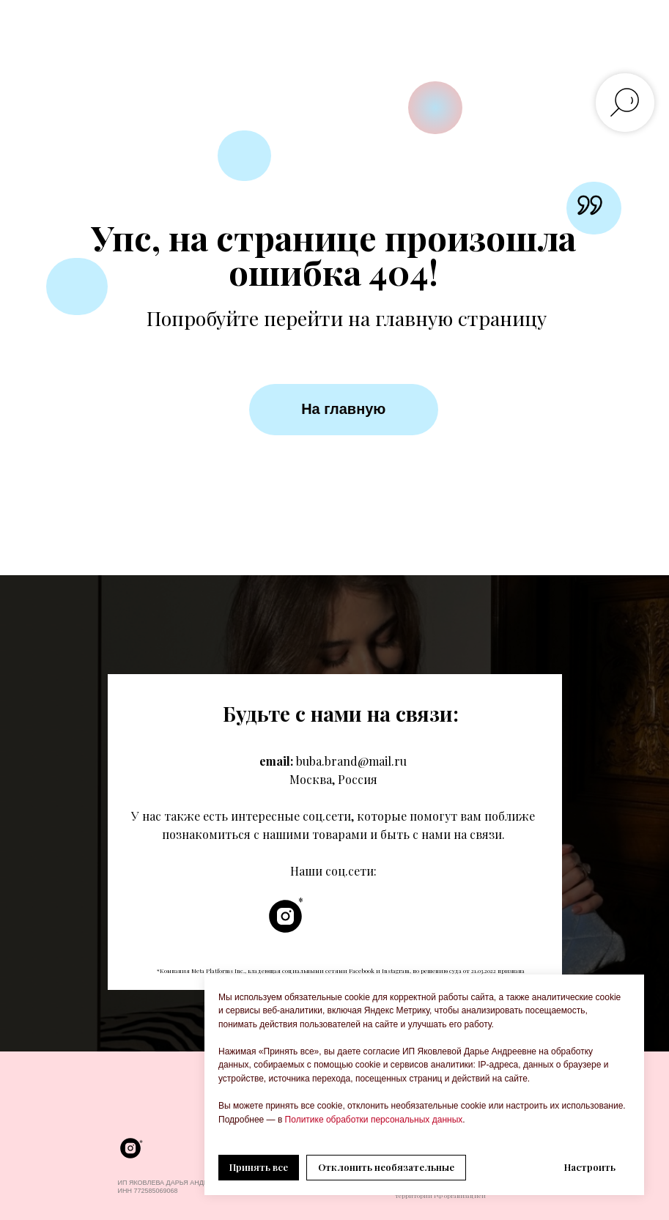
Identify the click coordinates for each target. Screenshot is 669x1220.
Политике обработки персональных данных (372, 1119)
